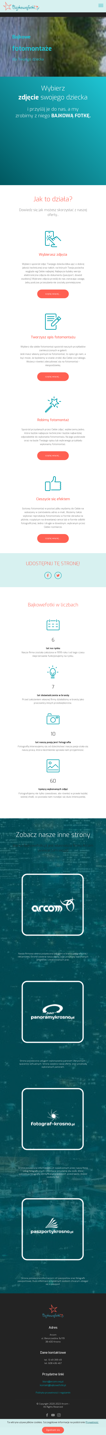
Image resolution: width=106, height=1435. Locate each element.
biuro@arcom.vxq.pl (53, 1381)
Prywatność (92, 1422)
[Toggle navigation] (100, 5)
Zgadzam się (53, 1430)
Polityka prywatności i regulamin (53, 1392)
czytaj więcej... (53, 294)
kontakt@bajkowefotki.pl (53, 1385)
